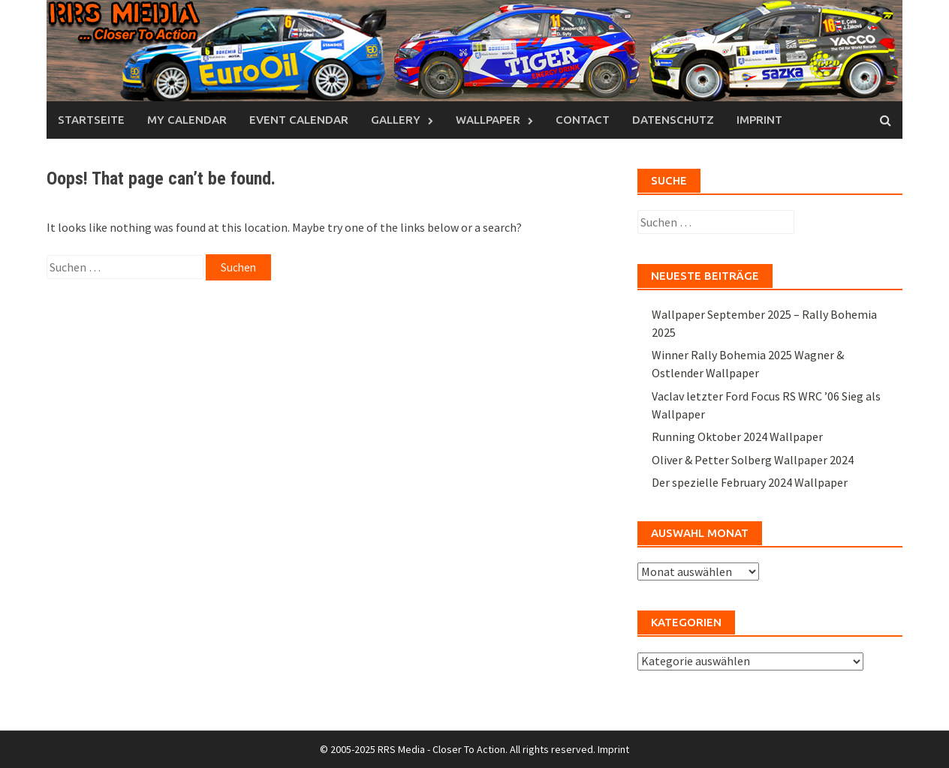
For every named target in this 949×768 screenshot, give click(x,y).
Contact (583, 119)
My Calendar (187, 119)
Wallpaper (488, 119)
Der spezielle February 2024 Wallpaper (750, 482)
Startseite (91, 119)
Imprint (759, 119)
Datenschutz (673, 119)
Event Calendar (298, 119)
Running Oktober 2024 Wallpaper (737, 436)
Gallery (395, 119)
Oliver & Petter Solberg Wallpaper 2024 (753, 459)
